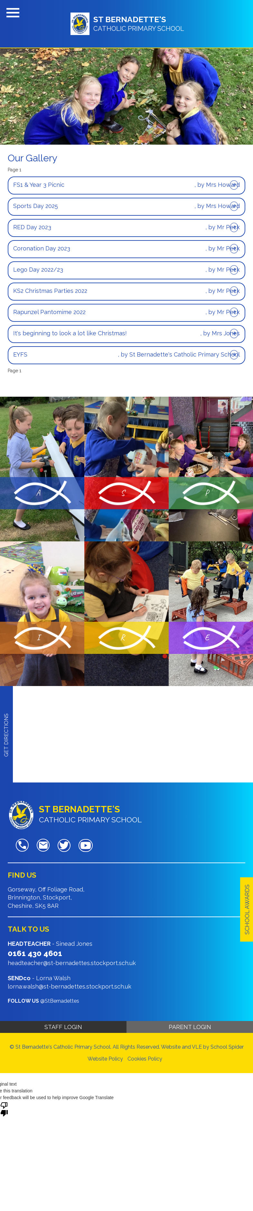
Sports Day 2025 (35, 206)
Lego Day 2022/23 (38, 269)
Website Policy (105, 1059)
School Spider (227, 1047)
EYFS (20, 354)
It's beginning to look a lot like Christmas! (70, 333)
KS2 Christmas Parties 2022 (50, 290)
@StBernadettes (59, 1001)
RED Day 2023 (32, 227)
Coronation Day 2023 (41, 248)
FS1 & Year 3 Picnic (38, 184)
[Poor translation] (4, 1108)
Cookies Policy (144, 1059)
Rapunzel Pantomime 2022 (49, 312)
